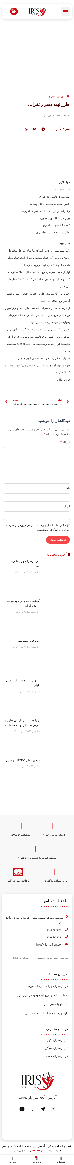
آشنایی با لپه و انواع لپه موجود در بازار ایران (42, 995)
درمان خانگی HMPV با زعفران (23, 760)
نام (68, 488)
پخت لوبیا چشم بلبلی (28, 640)
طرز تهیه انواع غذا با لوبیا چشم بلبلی (46, 1013)
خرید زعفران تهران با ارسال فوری (48, 986)
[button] (65, 11)
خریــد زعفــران (57, 1029)
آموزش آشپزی (57, 96)
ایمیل (67, 506)
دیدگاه (65, 442)
